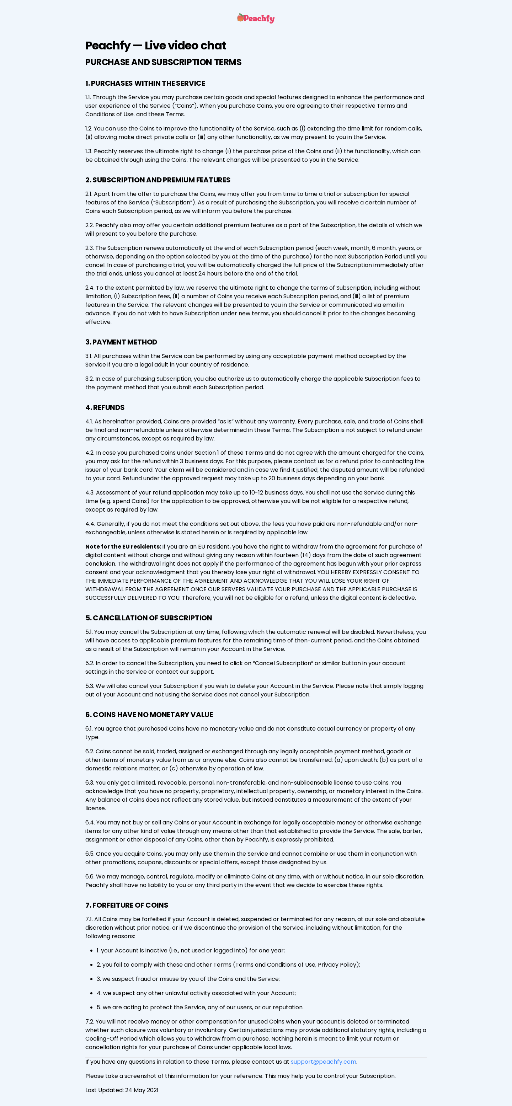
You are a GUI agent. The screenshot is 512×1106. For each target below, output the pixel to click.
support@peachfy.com (323, 1062)
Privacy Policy (337, 965)
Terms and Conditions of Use (275, 965)
